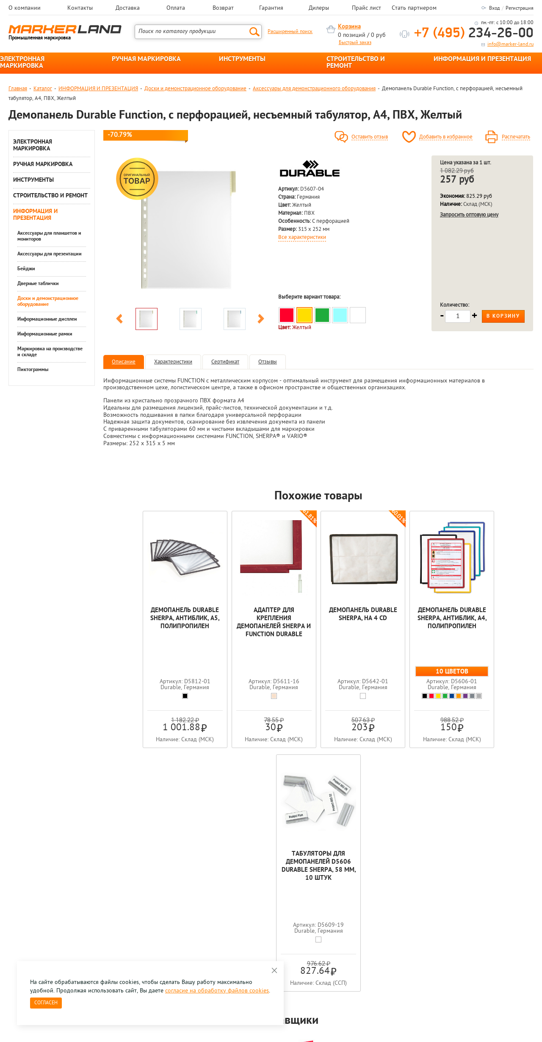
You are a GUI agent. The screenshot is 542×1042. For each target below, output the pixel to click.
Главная (17, 88)
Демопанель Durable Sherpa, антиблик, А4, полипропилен (404, 619)
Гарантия (271, 8)
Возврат (223, 8)
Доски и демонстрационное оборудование (195, 88)
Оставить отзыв (369, 137)
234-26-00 (474, 33)
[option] (190, 229)
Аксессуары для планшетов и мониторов (49, 236)
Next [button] (260, 320)
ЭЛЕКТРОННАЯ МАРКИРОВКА (22, 62)
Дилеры (319, 8)
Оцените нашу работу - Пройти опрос (87, 917)
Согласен (46, 1003)
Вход (494, 8)
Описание (124, 362)
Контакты (80, 8)
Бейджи (26, 269)
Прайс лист (366, 8)
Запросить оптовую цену (469, 215)
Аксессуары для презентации (49, 254)
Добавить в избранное (446, 137)
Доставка (128, 8)
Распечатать (516, 137)
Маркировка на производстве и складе (50, 352)
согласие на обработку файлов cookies (217, 991)
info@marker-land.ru (510, 44)
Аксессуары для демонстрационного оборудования (314, 88)
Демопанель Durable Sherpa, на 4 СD (319, 615)
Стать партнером (414, 8)
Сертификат (225, 362)
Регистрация (520, 8)
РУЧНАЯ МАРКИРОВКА (146, 59)
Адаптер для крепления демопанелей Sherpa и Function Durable (232, 623)
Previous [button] (119, 320)
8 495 (52, 898)
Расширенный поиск (290, 31)
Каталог (42, 88)
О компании (24, 8)
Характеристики (173, 362)
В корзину (503, 316)
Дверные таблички (38, 283)
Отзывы (267, 362)
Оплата (175, 8)
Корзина (349, 27)
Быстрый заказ (355, 43)
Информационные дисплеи (47, 319)
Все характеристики (302, 237)
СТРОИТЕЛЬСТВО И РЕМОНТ (355, 62)
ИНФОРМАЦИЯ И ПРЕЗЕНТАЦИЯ (482, 59)
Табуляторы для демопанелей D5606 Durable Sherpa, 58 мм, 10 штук (490, 623)
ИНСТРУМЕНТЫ (242, 59)
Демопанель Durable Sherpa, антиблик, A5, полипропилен (146, 619)
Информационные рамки (44, 334)
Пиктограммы (32, 369)
